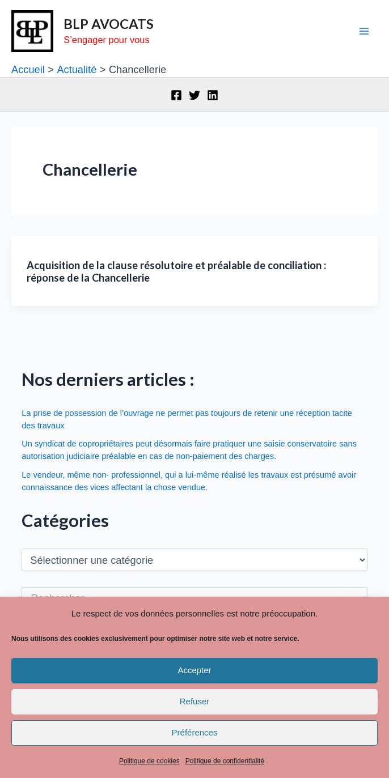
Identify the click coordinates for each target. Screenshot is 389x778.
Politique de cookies (149, 761)
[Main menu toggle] (364, 31)
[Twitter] (194, 95)
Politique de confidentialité (224, 761)
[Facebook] (176, 95)
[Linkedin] (212, 95)
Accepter (194, 670)
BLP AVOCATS (109, 24)
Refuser (195, 701)
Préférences (195, 732)
